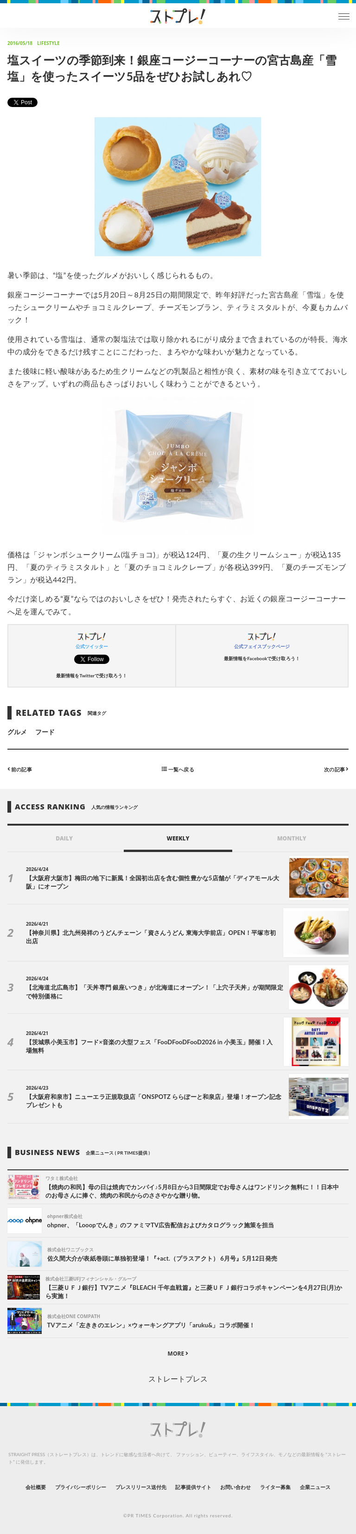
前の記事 (19, 769)
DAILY (64, 838)
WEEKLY (177, 838)
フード (45, 732)
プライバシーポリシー (81, 1487)
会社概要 (35, 1487)
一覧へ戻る (178, 769)
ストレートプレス (178, 1378)
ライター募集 (275, 1487)
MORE (178, 1353)
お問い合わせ (235, 1487)
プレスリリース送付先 (141, 1487)
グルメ (17, 732)
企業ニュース (315, 1487)
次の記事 (336, 769)
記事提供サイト (193, 1487)
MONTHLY (291, 838)
